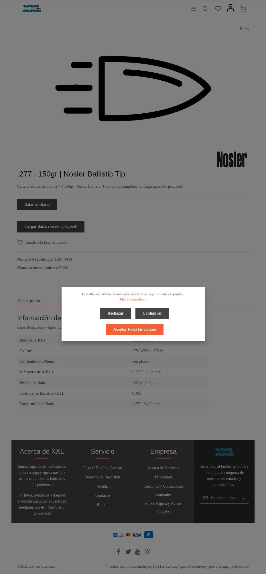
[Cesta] (243, 8)
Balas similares (37, 204)
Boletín (103, 505)
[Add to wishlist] (42, 242)
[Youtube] (138, 553)
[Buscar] (205, 8)
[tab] (54, 301)
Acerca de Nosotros (163, 468)
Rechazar (115, 313)
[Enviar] (243, 498)
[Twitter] (129, 553)
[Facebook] (119, 553)
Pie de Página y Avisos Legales (163, 507)
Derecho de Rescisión (102, 477)
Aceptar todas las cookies (134, 329)
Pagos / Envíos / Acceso (102, 468)
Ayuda (102, 486)
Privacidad (163, 477)
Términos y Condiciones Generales (163, 490)
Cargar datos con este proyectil (50, 226)
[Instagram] (147, 553)
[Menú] (193, 8)
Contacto (102, 495)
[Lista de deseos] (218, 8)
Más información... (133, 299)
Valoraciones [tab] (185, 300)
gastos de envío (192, 566)
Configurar (152, 313)
